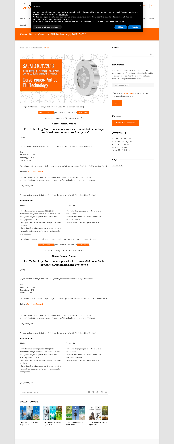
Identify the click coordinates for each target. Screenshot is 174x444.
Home (22, 18)
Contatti (23, 25)
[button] (140, 6)
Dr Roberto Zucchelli (35, 172)
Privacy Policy (128, 93)
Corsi (47, 48)
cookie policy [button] (63, 15)
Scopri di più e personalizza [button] (47, 27)
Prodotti (151, 18)
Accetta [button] (135, 27)
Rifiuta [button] (120, 27)
